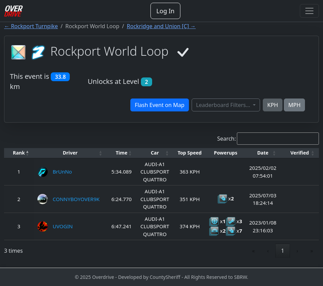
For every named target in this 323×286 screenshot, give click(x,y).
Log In (165, 11)
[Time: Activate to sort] (121, 153)
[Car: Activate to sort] (155, 153)
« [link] (253, 250)
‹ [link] (268, 250)
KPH (272, 105)
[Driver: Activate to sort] (70, 153)
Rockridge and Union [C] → (161, 26)
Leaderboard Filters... (224, 105)
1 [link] (282, 250)
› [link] (297, 250)
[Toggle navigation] (309, 11)
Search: (226, 138)
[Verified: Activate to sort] (299, 153)
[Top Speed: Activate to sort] (189, 153)
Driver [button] (70, 152)
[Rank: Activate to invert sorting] (19, 153)
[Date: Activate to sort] (262, 153)
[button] (19, 153)
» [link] (311, 250)
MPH (294, 105)
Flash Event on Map (159, 105)
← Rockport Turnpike (31, 26)
